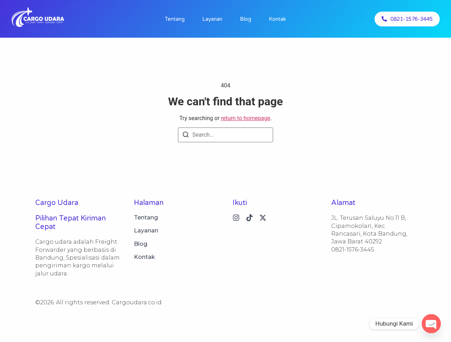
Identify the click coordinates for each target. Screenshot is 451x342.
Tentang (175, 19)
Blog (245, 19)
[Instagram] (236, 217)
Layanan (212, 19)
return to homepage (245, 118)
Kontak (277, 19)
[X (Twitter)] (262, 217)
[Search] (186, 135)
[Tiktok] (249, 217)
